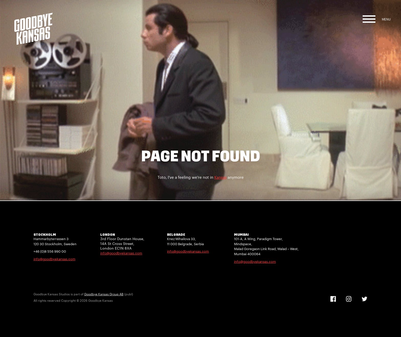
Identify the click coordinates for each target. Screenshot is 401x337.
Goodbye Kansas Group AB (104, 294)
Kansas (220, 177)
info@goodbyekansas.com (54, 259)
